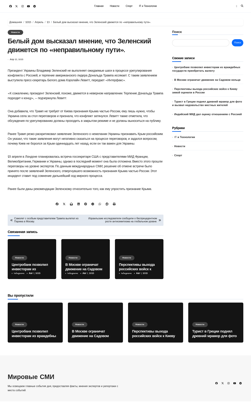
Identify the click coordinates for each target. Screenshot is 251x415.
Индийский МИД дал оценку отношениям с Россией (208, 114)
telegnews (19, 287)
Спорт (129, 6)
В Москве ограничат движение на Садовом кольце (83, 283)
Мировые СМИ (31, 391)
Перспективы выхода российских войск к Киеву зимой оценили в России (153, 349)
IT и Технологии (148, 6)
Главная (99, 6)
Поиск (177, 32)
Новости (114, 6)
